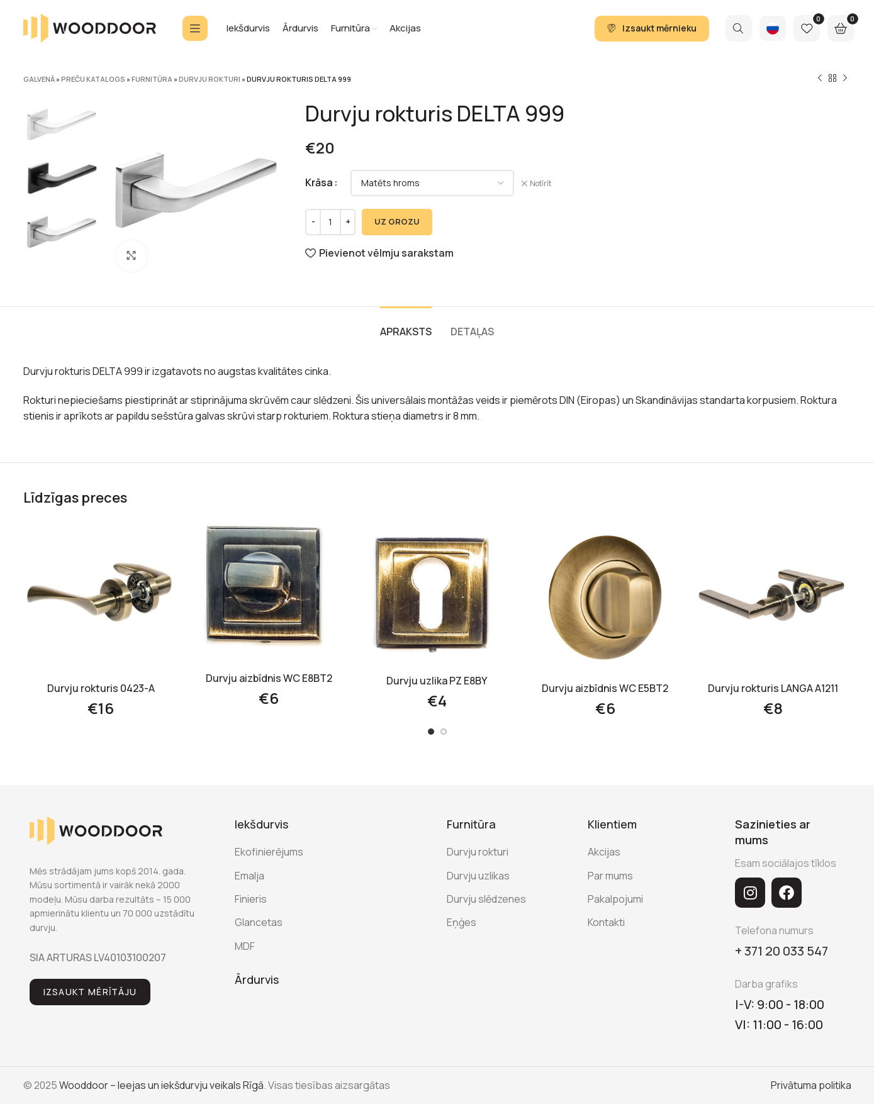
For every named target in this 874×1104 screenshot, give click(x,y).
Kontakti (606, 922)
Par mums (610, 876)
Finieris (251, 899)
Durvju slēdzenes (486, 899)
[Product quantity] (330, 222)
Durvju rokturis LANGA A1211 (773, 688)
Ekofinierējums (269, 852)
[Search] (739, 28)
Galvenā (39, 79)
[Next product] (845, 78)
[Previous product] (820, 78)
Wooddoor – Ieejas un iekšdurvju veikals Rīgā (161, 1085)
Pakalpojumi (615, 899)
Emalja (249, 876)
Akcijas (604, 852)
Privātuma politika (811, 1085)
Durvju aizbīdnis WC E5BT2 (605, 688)
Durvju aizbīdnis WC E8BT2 (269, 678)
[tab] (406, 325)
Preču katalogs (93, 79)
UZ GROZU (397, 221)
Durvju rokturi (209, 79)
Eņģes (461, 922)
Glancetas (259, 922)
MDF (245, 946)
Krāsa (319, 182)
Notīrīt (540, 184)
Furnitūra (152, 79)
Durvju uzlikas (478, 876)
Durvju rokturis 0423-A (101, 688)
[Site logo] (89, 27)
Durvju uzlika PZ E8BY (436, 681)
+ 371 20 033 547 (781, 950)
